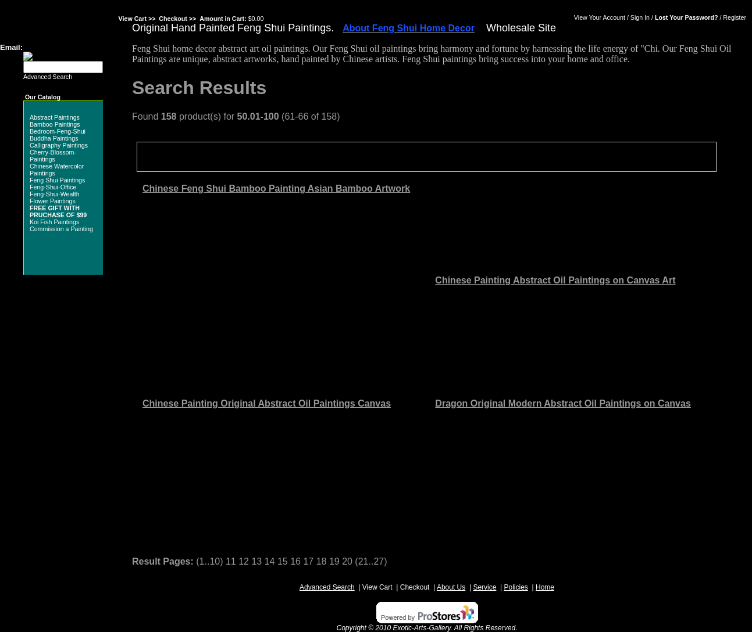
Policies (516, 587)
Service (484, 587)
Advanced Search (47, 76)
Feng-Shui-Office (53, 187)
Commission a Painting (61, 228)
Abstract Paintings (55, 117)
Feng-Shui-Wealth (55, 194)
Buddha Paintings (54, 138)
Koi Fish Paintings (54, 221)
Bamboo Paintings (55, 124)
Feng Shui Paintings (57, 180)
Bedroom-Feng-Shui (57, 131)
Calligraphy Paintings (59, 145)
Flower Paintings (53, 201)
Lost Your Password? (686, 17)
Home (545, 587)
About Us (451, 587)
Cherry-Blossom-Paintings (53, 156)
